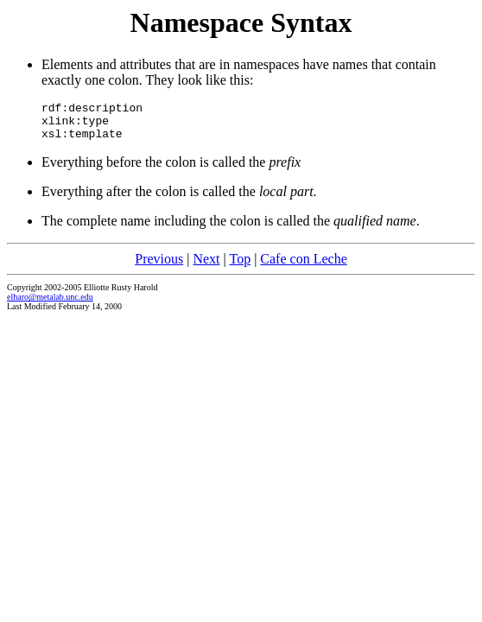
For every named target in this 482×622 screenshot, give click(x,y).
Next (206, 266)
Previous (159, 266)
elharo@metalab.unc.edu (50, 304)
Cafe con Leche (303, 266)
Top (240, 266)
